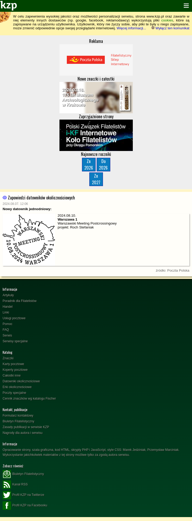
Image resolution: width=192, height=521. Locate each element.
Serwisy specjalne (15, 341)
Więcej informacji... (131, 28)
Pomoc (7, 324)
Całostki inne (12, 375)
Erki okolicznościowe (17, 387)
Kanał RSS (15, 484)
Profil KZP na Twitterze (23, 495)
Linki (6, 312)
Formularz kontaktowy (18, 415)
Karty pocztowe (13, 364)
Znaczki (8, 358)
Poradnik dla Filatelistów (19, 301)
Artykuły (8, 295)
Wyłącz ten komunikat (170, 28)
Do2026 (103, 164)
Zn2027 (96, 179)
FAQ (6, 330)
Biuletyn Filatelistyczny (18, 421)
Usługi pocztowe (14, 318)
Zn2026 (88, 164)
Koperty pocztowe (15, 370)
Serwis (7, 335)
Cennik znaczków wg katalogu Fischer (29, 398)
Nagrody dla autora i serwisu (22, 433)
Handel (8, 307)
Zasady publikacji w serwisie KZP (26, 427)
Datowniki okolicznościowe (21, 381)
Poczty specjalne (14, 393)
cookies (167, 20)
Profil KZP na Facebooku (25, 505)
